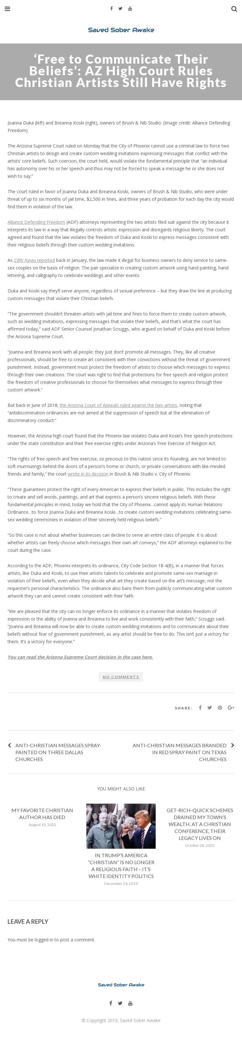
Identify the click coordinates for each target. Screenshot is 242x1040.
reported (34, 260)
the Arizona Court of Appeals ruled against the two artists (118, 405)
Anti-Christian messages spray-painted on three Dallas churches (58, 752)
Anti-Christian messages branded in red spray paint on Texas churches (180, 752)
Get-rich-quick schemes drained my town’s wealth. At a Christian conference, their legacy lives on (200, 824)
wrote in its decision (88, 474)
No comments (121, 676)
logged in (44, 940)
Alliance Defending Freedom (36, 222)
